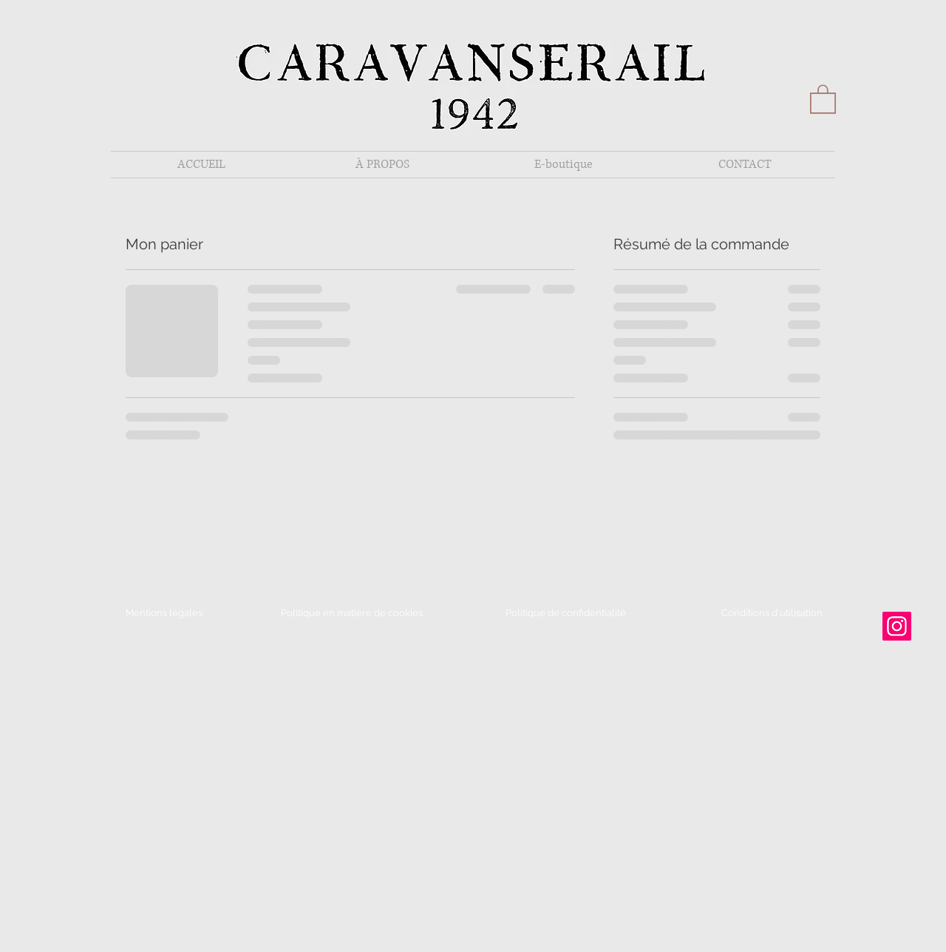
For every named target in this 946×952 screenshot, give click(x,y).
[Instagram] (896, 626)
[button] (823, 98)
